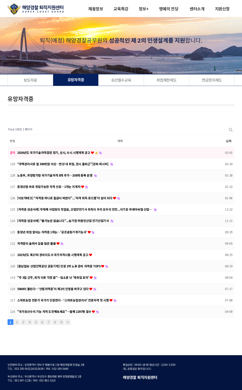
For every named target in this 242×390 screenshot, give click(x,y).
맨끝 (68, 322)
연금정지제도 (212, 80)
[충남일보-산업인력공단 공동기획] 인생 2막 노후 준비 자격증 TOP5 (59, 266)
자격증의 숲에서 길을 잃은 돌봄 (37, 243)
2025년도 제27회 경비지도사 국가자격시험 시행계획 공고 (53, 254)
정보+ (144, 9)
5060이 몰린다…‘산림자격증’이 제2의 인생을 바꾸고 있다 (53, 288)
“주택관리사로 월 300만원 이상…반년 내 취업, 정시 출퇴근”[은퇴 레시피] (63, 164)
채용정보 (95, 9)
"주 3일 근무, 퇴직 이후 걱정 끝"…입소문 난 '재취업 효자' (53, 277)
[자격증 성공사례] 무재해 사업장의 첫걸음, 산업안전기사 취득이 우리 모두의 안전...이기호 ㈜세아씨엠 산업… (85, 209)
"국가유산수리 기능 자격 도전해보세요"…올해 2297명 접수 (54, 311)
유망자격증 (75, 80)
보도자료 (30, 80)
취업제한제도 (167, 80)
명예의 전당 (168, 9)
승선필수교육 (121, 80)
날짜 (228, 141)
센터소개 (197, 9)
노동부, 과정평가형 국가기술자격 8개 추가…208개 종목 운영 (55, 175)
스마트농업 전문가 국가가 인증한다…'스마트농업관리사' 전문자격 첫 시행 (63, 300)
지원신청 (222, 9)
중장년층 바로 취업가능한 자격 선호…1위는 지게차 (49, 186)
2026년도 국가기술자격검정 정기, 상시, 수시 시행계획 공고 (54, 152)
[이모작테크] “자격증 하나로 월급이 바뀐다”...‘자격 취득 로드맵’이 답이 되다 (65, 198)
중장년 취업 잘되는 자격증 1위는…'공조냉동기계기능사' (52, 232)
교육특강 (120, 9)
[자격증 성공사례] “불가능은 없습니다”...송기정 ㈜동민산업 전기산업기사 (63, 220)
